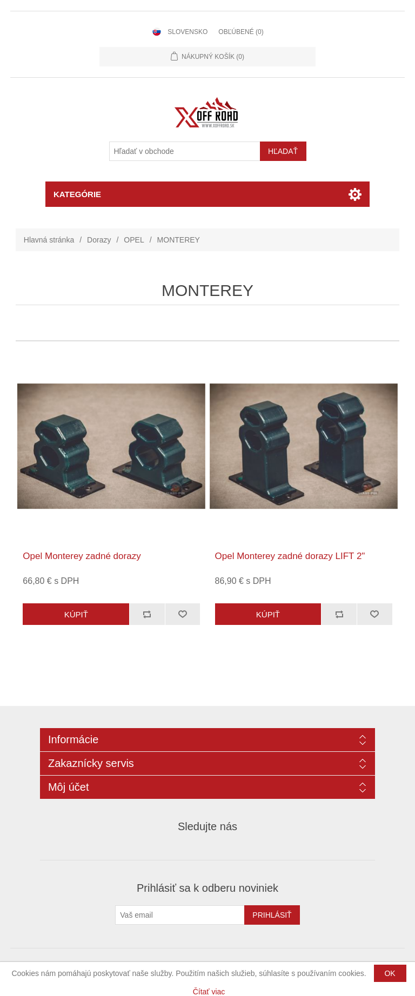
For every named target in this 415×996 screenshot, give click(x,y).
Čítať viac (209, 991)
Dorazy (99, 239)
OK (389, 973)
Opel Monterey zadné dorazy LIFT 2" (290, 556)
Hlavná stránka (49, 239)
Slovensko (188, 32)
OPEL (134, 239)
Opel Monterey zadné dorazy (81, 556)
